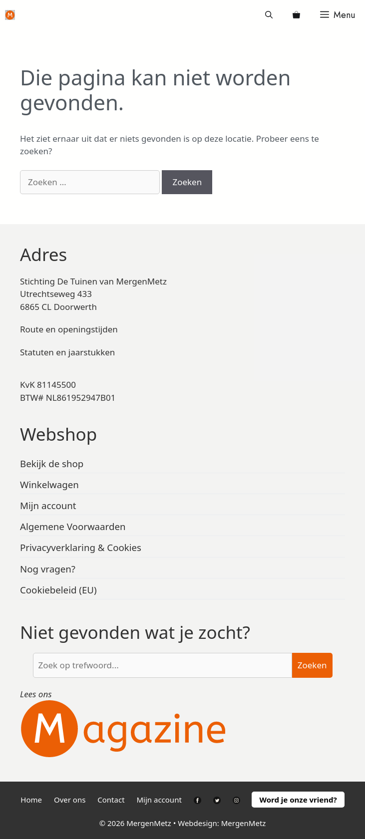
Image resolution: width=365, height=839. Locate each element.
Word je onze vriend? (298, 800)
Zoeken (312, 665)
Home (31, 800)
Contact (110, 800)
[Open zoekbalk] (269, 15)
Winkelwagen (49, 484)
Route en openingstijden (69, 329)
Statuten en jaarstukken (67, 352)
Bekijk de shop (51, 463)
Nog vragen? (47, 568)
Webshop (58, 434)
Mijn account (48, 505)
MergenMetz (243, 823)
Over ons (69, 800)
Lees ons (36, 694)
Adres (43, 254)
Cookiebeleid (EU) (58, 589)
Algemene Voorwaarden (73, 526)
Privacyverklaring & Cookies (80, 547)
